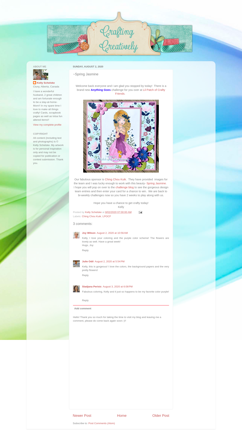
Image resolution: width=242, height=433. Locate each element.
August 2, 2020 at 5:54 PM (110, 261)
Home (121, 416)
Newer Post (82, 416)
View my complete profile (47, 124)
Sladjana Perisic (92, 286)
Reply (85, 250)
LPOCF (106, 216)
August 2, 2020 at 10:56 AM (112, 233)
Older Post (160, 416)
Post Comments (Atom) (101, 423)
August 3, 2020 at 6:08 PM (118, 286)
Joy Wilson (88, 233)
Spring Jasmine (156, 183)
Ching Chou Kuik (115, 179)
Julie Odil (88, 261)
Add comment (82, 308)
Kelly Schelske (46, 82)
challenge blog (125, 187)
